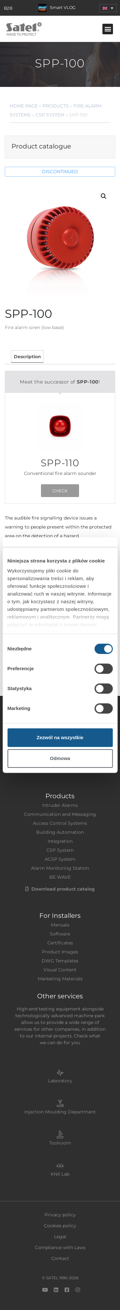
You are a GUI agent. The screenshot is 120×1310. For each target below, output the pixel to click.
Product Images (60, 952)
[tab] (27, 356)
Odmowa (60, 758)
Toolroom (60, 1143)
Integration (60, 841)
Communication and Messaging (60, 814)
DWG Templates (60, 961)
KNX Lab (60, 1174)
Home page (24, 106)
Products (56, 106)
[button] (108, 29)
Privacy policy (60, 1215)
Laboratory (60, 1081)
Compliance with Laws (60, 1247)
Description (27, 356)
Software (60, 934)
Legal (60, 1236)
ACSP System (60, 859)
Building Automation (60, 832)
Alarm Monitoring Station (60, 868)
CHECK (60, 490)
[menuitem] (108, 8)
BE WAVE (60, 877)
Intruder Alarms (60, 805)
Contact (60, 1258)
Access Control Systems (60, 823)
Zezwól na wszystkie (60, 737)
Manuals (60, 925)
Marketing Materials (60, 979)
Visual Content (60, 970)
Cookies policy (60, 1226)
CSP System (50, 115)
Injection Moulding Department (60, 1112)
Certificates (60, 943)
